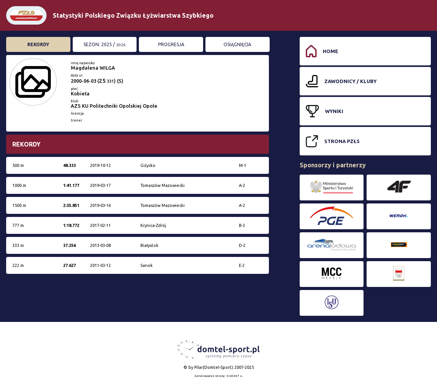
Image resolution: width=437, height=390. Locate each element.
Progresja (171, 44)
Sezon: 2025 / (104, 44)
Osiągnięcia (237, 44)
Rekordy (38, 44)
